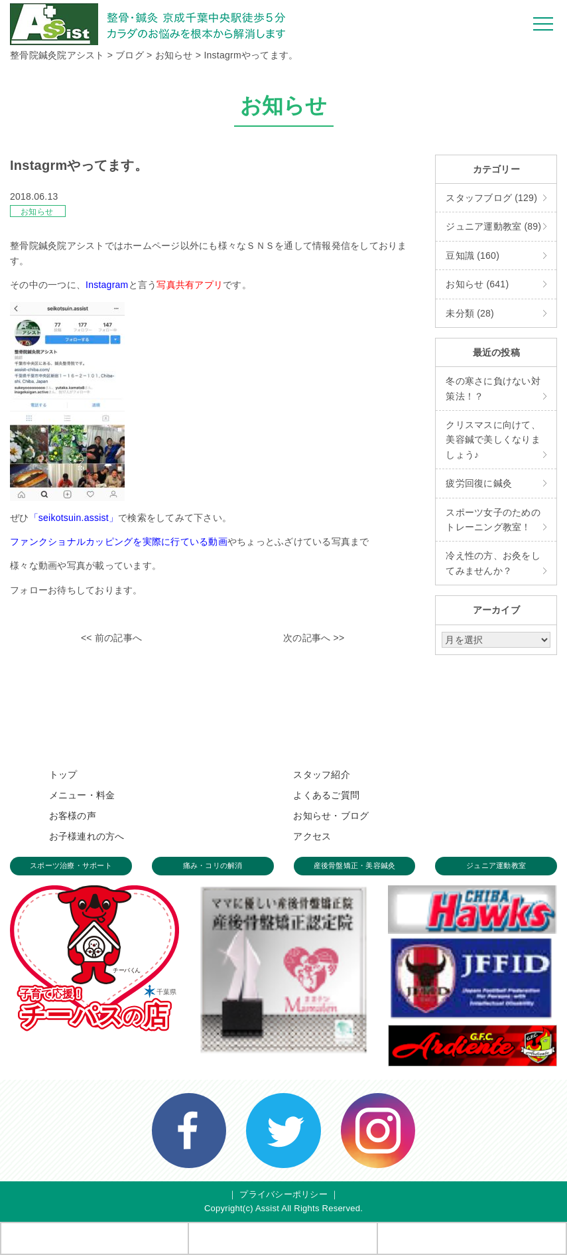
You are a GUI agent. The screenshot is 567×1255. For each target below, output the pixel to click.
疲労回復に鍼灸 (479, 483)
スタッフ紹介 (321, 774)
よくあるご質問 (326, 795)
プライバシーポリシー (283, 1194)
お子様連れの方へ (87, 836)
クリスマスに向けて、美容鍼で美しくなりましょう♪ (493, 439)
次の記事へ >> (313, 637)
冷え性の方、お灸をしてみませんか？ (493, 562)
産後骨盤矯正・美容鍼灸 (355, 865)
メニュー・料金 (82, 795)
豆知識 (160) (472, 255)
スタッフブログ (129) (491, 197)
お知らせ (37, 211)
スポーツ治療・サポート (71, 865)
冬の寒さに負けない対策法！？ (493, 388)
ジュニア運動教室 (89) (493, 226)
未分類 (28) (470, 313)
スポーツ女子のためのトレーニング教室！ (493, 519)
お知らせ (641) (477, 284)
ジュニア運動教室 (496, 865)
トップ (63, 774)
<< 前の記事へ (111, 637)
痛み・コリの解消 (213, 865)
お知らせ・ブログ (331, 815)
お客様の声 (72, 815)
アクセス (312, 836)
